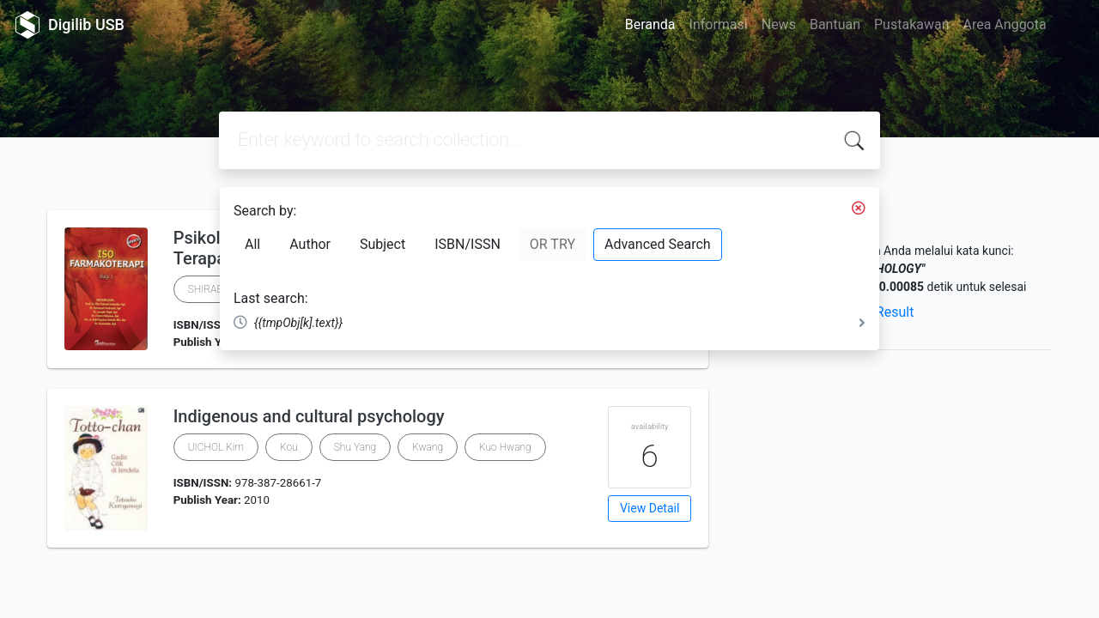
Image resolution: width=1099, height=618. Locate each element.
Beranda (650, 24)
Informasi (718, 24)
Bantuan (835, 24)
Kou (289, 447)
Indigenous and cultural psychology (309, 416)
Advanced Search (657, 244)
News (779, 24)
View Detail (649, 508)
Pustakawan (911, 24)
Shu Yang (355, 447)
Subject (382, 244)
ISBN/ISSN (467, 244)
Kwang (427, 447)
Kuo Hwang (505, 447)
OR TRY (552, 244)
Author (310, 244)
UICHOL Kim (216, 447)
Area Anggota (1005, 24)
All (252, 244)
